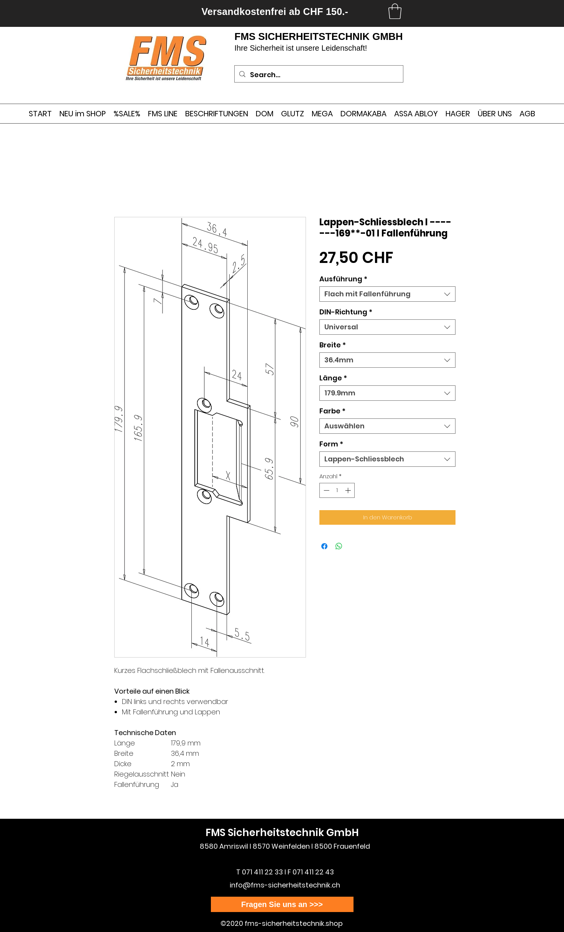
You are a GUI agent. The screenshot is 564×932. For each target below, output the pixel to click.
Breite (332, 345)
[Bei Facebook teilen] (324, 546)
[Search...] (318, 75)
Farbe (332, 411)
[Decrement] (326, 490)
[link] (394, 11)
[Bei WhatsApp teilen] (339, 546)
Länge (333, 378)
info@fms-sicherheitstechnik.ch (285, 885)
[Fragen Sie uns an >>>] (282, 904)
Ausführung (343, 279)
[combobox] (387, 294)
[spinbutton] (337, 490)
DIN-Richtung (345, 312)
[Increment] (349, 490)
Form (331, 444)
